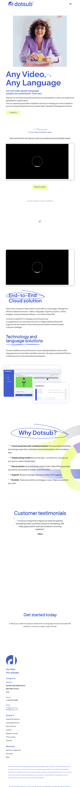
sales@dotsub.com (12, 709)
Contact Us (13, 112)
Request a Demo (40, 187)
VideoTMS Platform (13, 719)
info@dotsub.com (12, 708)
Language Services (12, 723)
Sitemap (9, 740)
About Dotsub (11, 726)
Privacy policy (11, 737)
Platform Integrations (13, 750)
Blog (7, 757)
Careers (9, 730)
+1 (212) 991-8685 (12, 700)
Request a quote (12, 733)
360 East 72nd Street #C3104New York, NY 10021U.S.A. (15, 689)
